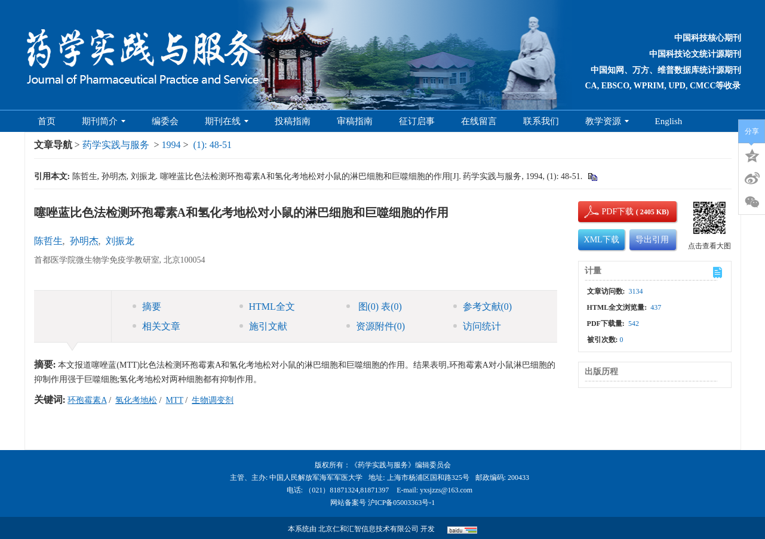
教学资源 (607, 121)
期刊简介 (103, 121)
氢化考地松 (136, 400)
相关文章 (156, 326)
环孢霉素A (86, 400)
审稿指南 (355, 121)
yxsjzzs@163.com (446, 490)
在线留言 (479, 121)
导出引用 (652, 239)
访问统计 (477, 326)
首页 (47, 121)
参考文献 (482, 306)
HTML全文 (267, 306)
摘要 (147, 306)
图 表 (374, 306)
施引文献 (263, 326)
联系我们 (541, 121)
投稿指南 (293, 121)
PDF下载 (608, 211)
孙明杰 (84, 241)
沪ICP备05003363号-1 (401, 502)
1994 (171, 145)
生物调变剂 (213, 400)
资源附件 (375, 326)
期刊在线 (226, 121)
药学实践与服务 (115, 145)
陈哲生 (48, 241)
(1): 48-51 (212, 145)
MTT (174, 400)
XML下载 (601, 239)
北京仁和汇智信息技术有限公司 (368, 529)
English (669, 121)
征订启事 (417, 121)
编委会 (165, 121)
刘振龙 (120, 241)
